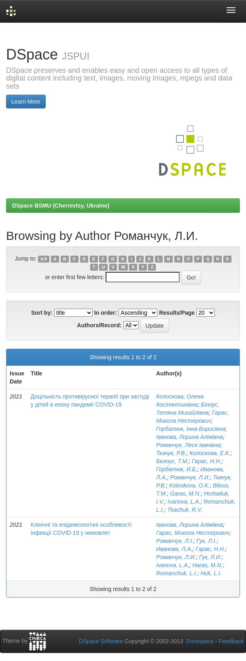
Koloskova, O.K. (189, 485)
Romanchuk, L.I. (176, 573)
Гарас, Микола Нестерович (192, 533)
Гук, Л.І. (207, 541)
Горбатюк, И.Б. (176, 469)
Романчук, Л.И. (190, 477)
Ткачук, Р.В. (171, 453)
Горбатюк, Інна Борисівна (190, 429)
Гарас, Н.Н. (206, 461)
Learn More (25, 101)
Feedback (231, 641)
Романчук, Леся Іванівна (188, 445)
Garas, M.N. (185, 493)
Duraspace (200, 641)
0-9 (43, 258)
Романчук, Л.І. (174, 541)
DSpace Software (101, 641)
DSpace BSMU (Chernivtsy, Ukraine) (60, 205)
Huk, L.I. (211, 573)
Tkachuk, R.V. (184, 509)
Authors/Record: (99, 325)
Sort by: (42, 312)
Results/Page (177, 312)
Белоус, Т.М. (172, 461)
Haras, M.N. (208, 565)
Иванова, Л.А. (174, 549)
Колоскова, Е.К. (209, 453)
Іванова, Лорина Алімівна (189, 437)
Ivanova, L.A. (184, 501)
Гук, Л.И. (210, 557)
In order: (105, 312)
